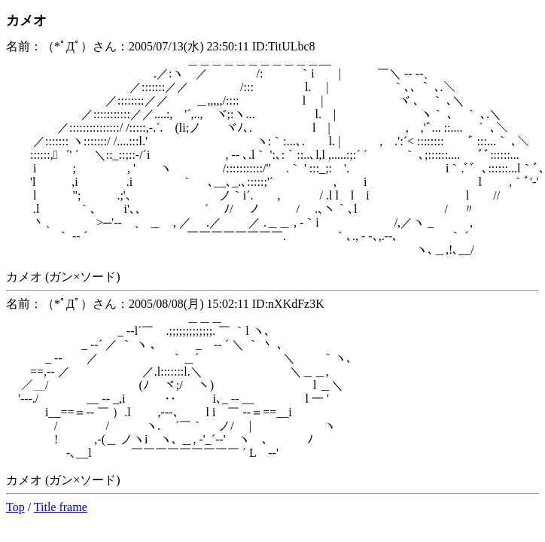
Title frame (60, 507)
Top (15, 507)
